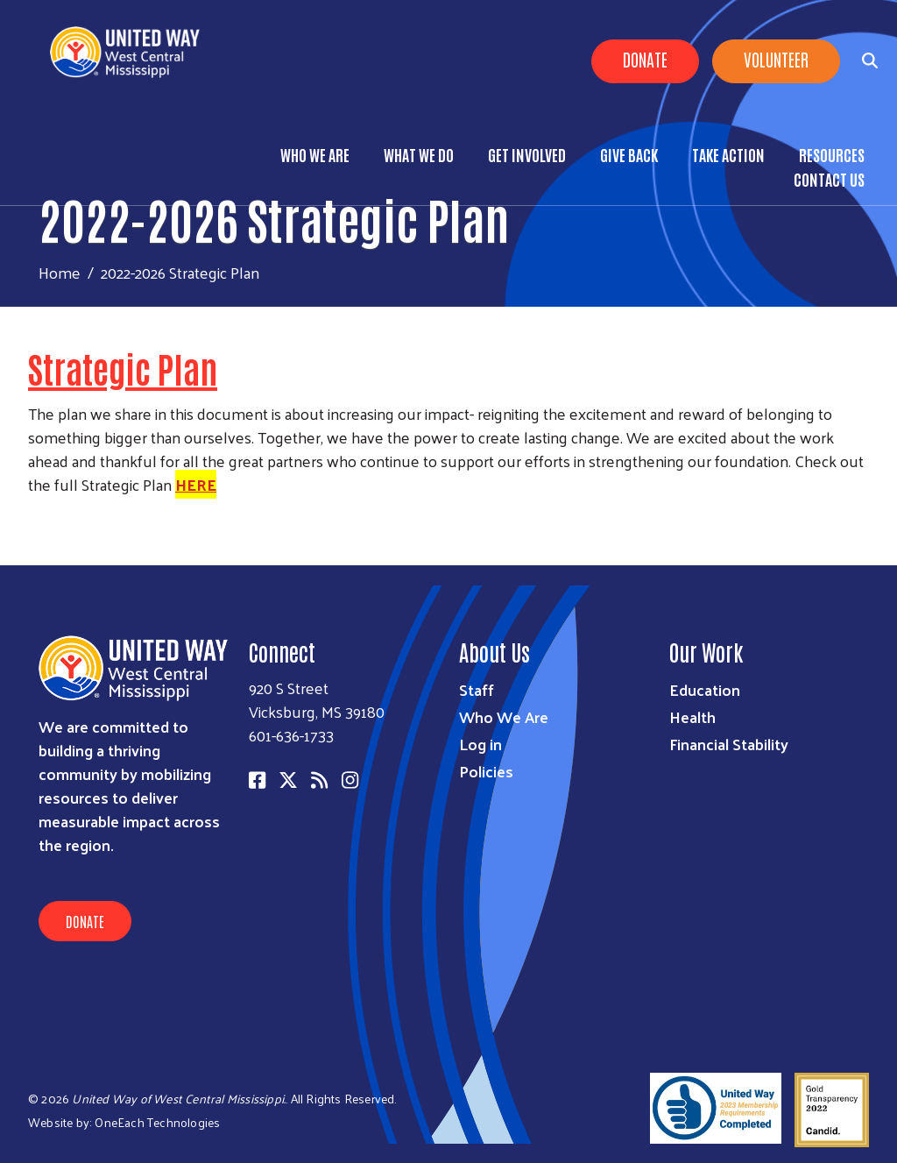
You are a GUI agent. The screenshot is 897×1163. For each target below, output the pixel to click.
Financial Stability (728, 743)
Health (692, 716)
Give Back (629, 154)
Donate (645, 58)
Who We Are (315, 154)
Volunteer (776, 58)
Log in (480, 743)
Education (704, 689)
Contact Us (829, 178)
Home (60, 272)
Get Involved (527, 154)
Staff (476, 689)
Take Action (728, 154)
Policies (486, 770)
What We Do (419, 154)
